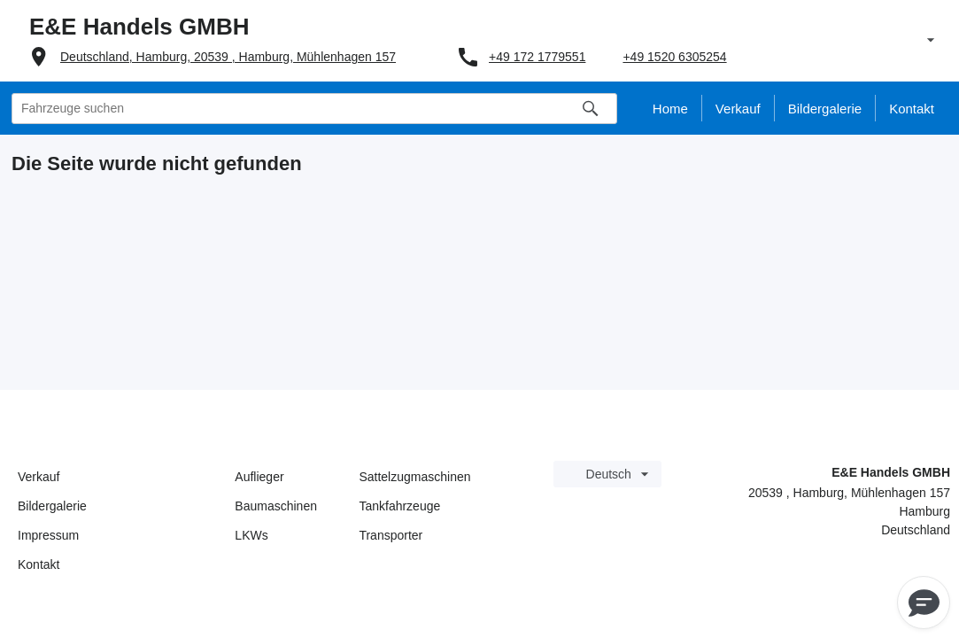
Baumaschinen (276, 506)
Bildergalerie (52, 506)
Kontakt (38, 564)
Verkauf (38, 477)
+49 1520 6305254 (674, 57)
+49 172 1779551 (537, 57)
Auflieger (259, 477)
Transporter (390, 535)
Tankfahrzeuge (399, 506)
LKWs (251, 535)
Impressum (48, 535)
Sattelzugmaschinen (414, 477)
